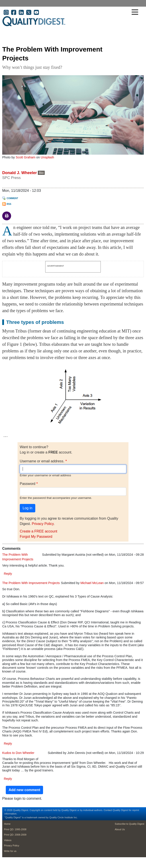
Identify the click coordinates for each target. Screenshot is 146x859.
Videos (7, 840)
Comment (12, 198)
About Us (120, 829)
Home (7, 823)
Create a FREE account (38, 531)
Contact (108, 810)
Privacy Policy (42, 524)
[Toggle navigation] (136, 12)
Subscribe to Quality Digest (129, 823)
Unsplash (47, 157)
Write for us (10, 851)
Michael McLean (92, 583)
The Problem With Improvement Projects (31, 583)
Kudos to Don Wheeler (18, 753)
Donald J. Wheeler (19, 173)
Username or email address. (42, 461)
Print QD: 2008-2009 (15, 834)
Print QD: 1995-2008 (15, 829)
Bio (41, 173)
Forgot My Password (36, 536)
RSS (9, 204)
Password (27, 484)
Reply (8, 573)
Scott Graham (26, 157)
